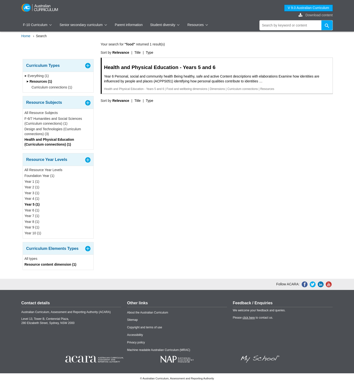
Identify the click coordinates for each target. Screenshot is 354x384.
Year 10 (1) (33, 233)
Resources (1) (39, 81)
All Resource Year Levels (44, 170)
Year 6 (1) (32, 210)
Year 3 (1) (32, 193)
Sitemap (132, 320)
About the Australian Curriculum (147, 312)
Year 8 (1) (32, 222)
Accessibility (135, 335)
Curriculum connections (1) (50, 87)
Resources (197, 25)
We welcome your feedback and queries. (259, 310)
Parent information (129, 25)
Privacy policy (136, 342)
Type (149, 52)
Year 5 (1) (32, 204)
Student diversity (165, 25)
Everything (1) (37, 76)
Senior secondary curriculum (83, 25)
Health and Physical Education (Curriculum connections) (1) (49, 142)
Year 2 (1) (32, 187)
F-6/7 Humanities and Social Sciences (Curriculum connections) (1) (53, 121)
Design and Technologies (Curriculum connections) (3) (53, 131)
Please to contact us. (253, 317)
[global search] (296, 25)
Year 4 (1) (32, 199)
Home (25, 36)
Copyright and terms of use (144, 327)
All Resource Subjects (41, 113)
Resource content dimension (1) (50, 264)
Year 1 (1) (32, 181)
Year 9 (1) (32, 227)
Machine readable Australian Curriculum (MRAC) (158, 350)
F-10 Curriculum (37, 25)
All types (31, 259)
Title (137, 52)
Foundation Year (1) (39, 176)
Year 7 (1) (32, 216)
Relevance (120, 52)
